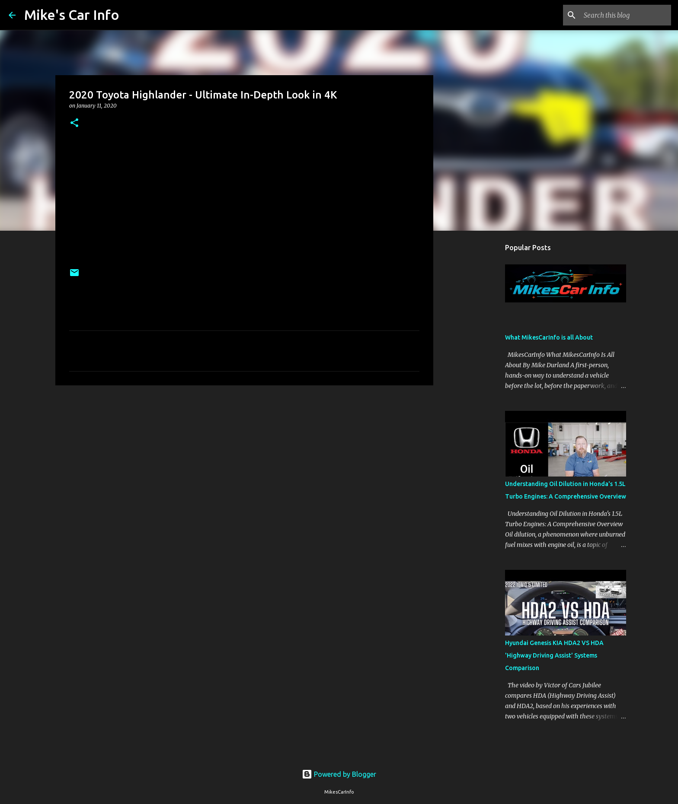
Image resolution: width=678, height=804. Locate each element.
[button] (74, 123)
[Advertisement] (244, 458)
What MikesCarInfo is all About (549, 337)
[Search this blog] (625, 15)
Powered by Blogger (339, 774)
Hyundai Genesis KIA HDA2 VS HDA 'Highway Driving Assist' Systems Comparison (554, 655)
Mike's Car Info (71, 14)
